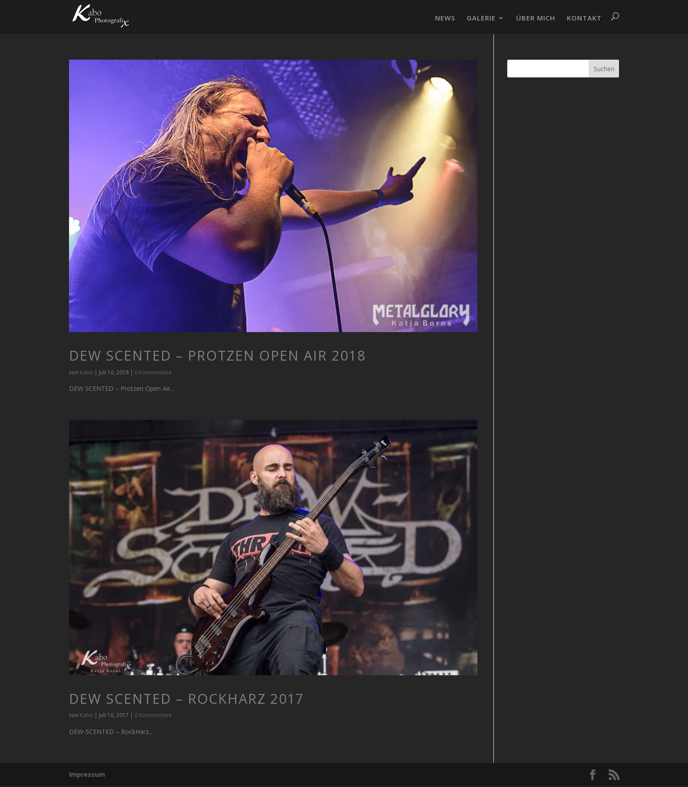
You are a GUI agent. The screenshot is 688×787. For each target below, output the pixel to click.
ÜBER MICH (535, 18)
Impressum (87, 774)
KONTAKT (584, 18)
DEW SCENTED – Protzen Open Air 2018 (217, 355)
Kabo (86, 372)
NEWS (445, 18)
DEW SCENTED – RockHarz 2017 (186, 699)
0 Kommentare (153, 372)
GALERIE (481, 18)
